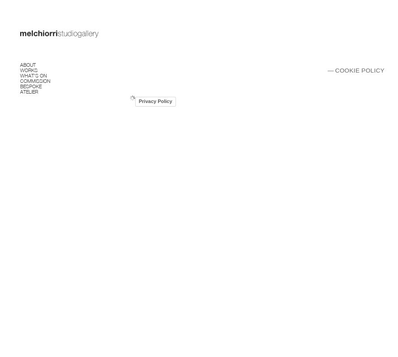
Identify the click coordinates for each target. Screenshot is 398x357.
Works (29, 69)
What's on (33, 75)
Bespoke (31, 85)
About (28, 64)
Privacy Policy (155, 101)
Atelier (29, 91)
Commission (35, 80)
